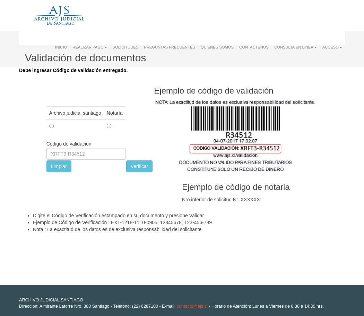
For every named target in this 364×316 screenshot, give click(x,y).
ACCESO (332, 47)
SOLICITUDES (126, 47)
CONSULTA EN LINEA (295, 47)
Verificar (139, 166)
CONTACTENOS (254, 47)
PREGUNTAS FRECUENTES (169, 47)
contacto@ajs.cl (192, 306)
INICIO (61, 47)
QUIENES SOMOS (217, 47)
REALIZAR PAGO (89, 47)
